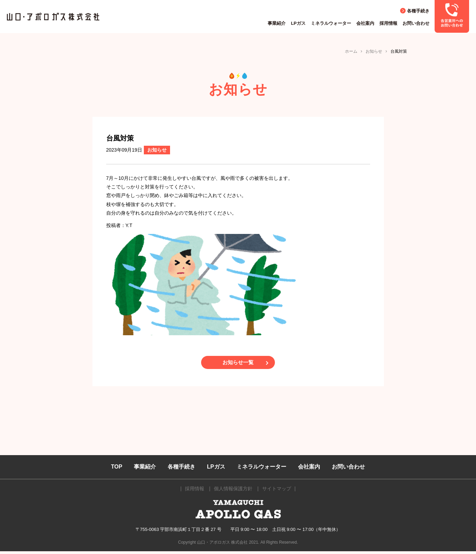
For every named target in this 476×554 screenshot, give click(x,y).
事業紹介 (277, 23)
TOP (116, 469)
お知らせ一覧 (238, 363)
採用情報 (388, 23)
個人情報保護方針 (233, 491)
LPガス (298, 23)
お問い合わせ (416, 23)
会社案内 (365, 23)
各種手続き (418, 10)
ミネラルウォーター (331, 23)
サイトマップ (276, 491)
